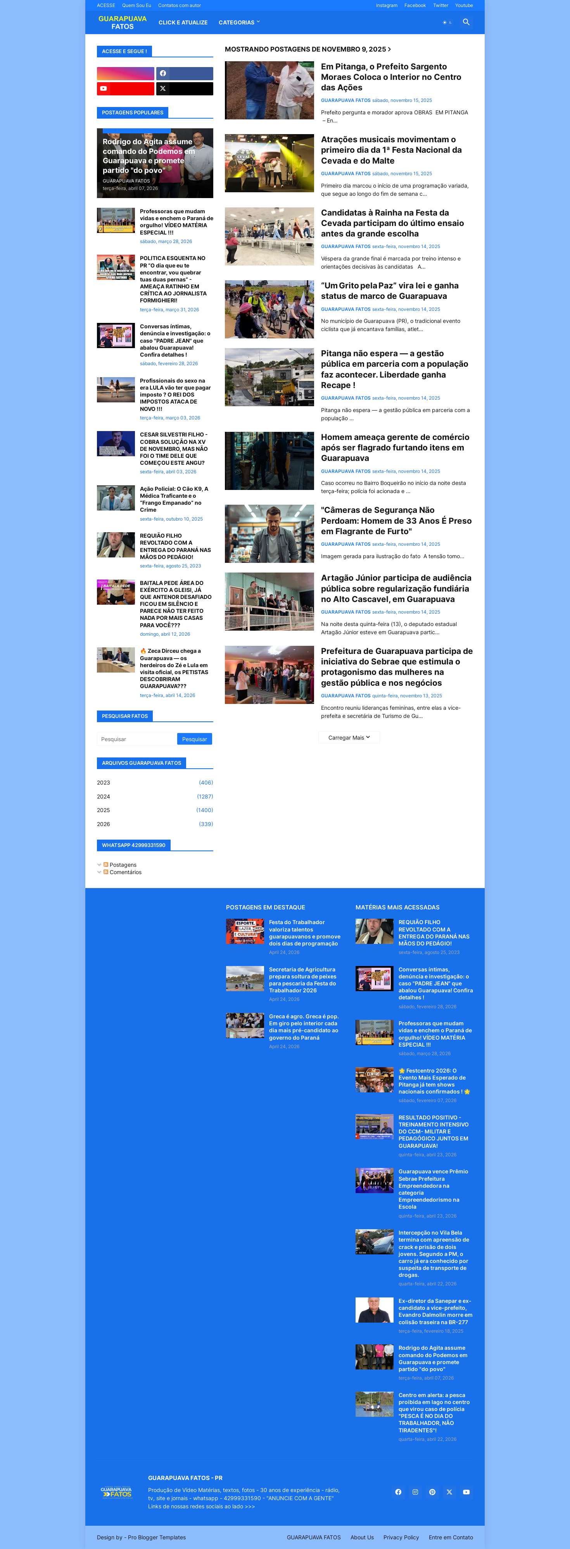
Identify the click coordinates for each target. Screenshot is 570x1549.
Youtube (464, 5)
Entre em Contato (451, 1537)
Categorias (236, 22)
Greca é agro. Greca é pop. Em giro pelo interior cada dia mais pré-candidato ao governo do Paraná (304, 1027)
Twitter (440, 5)
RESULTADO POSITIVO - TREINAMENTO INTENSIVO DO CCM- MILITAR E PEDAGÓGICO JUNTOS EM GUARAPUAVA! (434, 1131)
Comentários (123, 872)
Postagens (120, 864)
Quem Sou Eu (136, 5)
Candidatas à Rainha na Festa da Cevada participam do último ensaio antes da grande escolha (392, 223)
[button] (447, 22)
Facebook (415, 5)
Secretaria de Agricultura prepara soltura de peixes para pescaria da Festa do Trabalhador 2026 (303, 980)
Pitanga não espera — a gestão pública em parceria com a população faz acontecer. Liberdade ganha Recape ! (394, 369)
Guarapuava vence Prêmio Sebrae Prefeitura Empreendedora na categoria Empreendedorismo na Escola (433, 1189)
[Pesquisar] (137, 739)
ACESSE (106, 5)
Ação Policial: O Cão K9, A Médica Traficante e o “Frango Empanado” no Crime (174, 499)
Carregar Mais (346, 737)
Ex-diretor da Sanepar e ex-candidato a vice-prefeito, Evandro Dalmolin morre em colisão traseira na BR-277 (436, 1311)
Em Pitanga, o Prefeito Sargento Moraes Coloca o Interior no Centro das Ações (391, 77)
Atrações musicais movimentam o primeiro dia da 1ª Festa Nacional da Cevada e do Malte (391, 150)
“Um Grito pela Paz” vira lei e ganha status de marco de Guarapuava (390, 291)
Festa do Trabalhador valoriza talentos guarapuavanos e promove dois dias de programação (304, 933)
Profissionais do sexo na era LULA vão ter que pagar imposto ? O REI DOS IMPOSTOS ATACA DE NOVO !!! (175, 394)
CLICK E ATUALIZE (183, 22)
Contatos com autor (179, 5)
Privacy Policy (401, 1537)
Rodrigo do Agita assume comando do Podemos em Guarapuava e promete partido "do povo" (433, 1358)
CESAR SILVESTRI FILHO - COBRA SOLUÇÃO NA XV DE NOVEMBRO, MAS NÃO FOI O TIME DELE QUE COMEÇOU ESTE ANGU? (174, 448)
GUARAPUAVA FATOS (314, 1537)
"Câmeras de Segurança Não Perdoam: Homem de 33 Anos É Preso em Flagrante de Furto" (396, 520)
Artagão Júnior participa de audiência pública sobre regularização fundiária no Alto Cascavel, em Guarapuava (396, 588)
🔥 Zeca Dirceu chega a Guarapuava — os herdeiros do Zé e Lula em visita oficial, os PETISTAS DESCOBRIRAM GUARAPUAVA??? (174, 668)
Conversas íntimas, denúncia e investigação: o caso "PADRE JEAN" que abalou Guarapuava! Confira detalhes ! (175, 340)
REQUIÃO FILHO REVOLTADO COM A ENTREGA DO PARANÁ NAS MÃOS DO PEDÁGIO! (175, 546)
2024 (155, 796)
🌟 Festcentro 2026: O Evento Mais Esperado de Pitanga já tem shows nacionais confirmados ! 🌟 (434, 1081)
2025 (155, 810)
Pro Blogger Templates (157, 1537)
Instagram (386, 5)
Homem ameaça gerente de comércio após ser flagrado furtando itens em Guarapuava (395, 447)
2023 (155, 783)
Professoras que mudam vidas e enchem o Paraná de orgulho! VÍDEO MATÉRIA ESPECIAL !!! (176, 222)
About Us (362, 1537)
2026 (155, 824)
